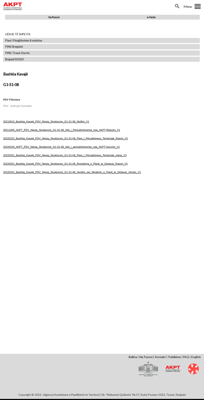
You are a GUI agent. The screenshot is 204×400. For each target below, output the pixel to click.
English (196, 357)
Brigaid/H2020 (14, 59)
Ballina (133, 357)
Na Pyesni (53, 17)
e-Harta (151, 17)
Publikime (174, 357)
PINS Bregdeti (14, 46)
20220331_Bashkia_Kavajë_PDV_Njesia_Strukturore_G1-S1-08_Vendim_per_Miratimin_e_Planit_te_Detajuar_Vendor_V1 (72, 172)
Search (177, 6)
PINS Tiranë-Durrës (17, 53)
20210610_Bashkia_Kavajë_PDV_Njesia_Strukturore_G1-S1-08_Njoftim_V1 (46, 121)
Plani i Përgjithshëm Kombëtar (23, 40)
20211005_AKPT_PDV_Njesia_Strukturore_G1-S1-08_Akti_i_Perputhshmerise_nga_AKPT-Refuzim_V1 (61, 130)
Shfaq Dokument (35, 213)
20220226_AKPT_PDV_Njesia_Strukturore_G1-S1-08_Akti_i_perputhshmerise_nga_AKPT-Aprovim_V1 (61, 146)
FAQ (186, 357)
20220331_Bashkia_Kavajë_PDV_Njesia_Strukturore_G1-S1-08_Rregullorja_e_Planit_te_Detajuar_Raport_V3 (65, 163)
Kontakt (160, 357)
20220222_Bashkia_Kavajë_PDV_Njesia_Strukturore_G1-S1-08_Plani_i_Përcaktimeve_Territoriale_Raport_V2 (65, 138)
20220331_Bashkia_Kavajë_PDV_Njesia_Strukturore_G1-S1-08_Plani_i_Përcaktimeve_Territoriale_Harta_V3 (64, 155)
